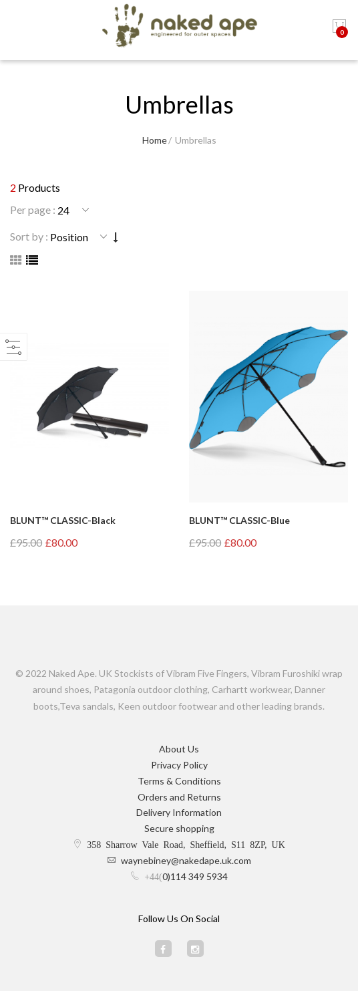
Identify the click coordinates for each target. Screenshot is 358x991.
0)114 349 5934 (195, 876)
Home (154, 140)
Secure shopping (179, 828)
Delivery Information (179, 812)
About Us (179, 748)
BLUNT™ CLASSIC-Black (63, 520)
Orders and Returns (179, 797)
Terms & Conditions (179, 781)
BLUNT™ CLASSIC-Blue (239, 520)
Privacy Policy (179, 764)
